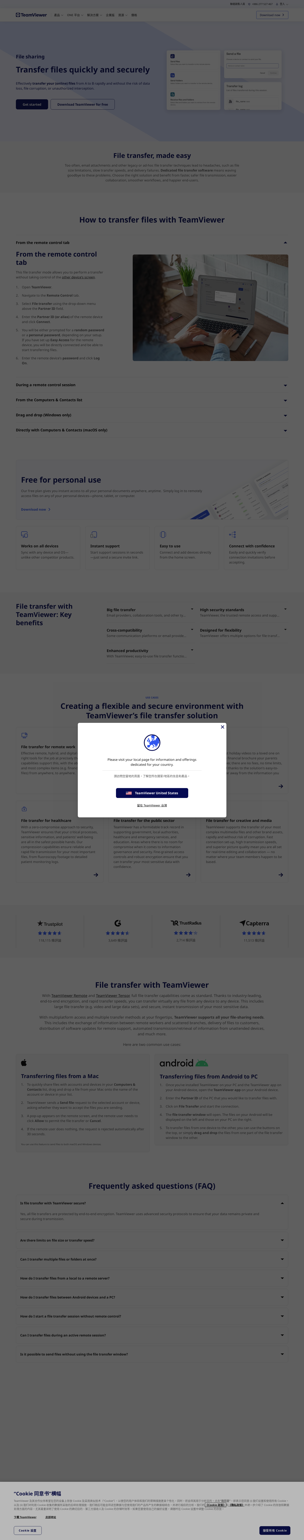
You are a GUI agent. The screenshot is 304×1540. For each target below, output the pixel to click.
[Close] (222, 727)
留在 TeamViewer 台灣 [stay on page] (152, 805)
